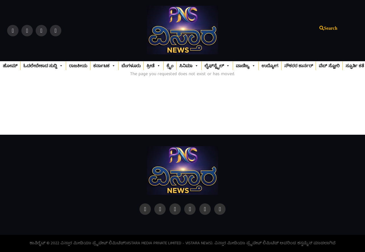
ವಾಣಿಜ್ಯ (246, 65)
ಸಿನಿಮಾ (188, 65)
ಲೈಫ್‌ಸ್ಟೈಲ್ (217, 65)
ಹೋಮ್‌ (10, 65)
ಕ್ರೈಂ (170, 65)
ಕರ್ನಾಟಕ (104, 65)
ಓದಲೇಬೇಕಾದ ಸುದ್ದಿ (43, 65)
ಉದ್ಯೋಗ (269, 65)
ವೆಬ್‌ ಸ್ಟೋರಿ (329, 65)
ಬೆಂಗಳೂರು (131, 65)
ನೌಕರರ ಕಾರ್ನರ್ (298, 65)
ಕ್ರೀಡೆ (154, 65)
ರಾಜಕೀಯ (78, 65)
